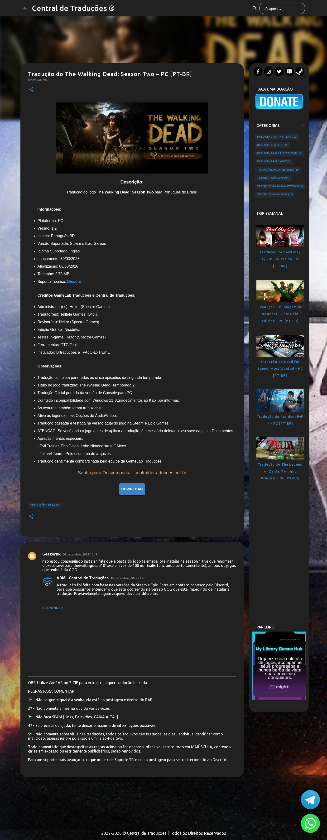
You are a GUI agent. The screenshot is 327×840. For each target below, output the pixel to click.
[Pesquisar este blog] (280, 8)
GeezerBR (51, 554)
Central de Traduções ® (73, 8)
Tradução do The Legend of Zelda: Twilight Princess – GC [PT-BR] (280, 471)
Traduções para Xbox (275, 195)
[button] (31, 90)
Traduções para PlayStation (280, 186)
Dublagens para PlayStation (280, 153)
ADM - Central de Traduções (83, 578)
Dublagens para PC (273, 145)
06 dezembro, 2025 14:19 (80, 554)
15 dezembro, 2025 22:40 (128, 578)
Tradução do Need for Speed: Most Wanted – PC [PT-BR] (280, 368)
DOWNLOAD (132, 489)
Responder (52, 608)
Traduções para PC (45, 505)
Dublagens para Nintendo (277, 137)
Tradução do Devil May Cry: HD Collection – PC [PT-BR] (280, 259)
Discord (74, 282)
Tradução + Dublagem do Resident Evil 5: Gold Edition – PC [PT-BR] (280, 314)
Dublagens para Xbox (274, 162)
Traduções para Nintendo (278, 170)
